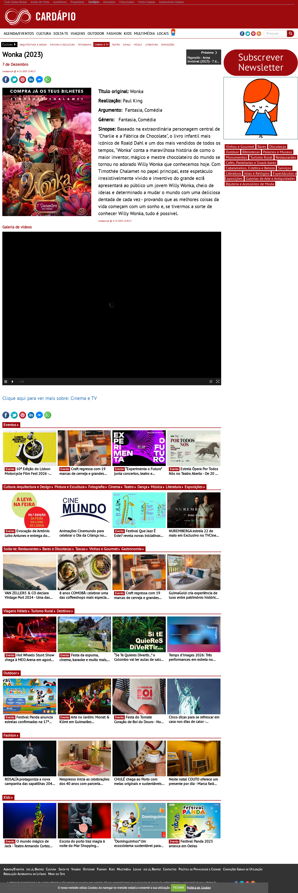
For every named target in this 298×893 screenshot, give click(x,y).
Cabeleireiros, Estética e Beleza (250, 168)
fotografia (84, 44)
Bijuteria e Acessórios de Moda (250, 184)
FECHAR (178, 887)
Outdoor (96, 33)
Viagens (78, 33)
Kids (128, 33)
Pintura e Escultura (70, 486)
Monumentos (236, 157)
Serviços (284, 168)
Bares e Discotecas (58, 548)
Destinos (65, 611)
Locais (163, 33)
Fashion (114, 33)
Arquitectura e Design (35, 486)
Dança (143, 486)
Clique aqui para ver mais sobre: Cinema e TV (49, 398)
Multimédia (144, 33)
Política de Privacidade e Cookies (200, 869)
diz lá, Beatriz (35, 869)
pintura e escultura (62, 44)
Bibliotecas (251, 152)
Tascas (81, 548)
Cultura (43, 33)
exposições (167, 44)
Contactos (169, 869)
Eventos (11, 424)
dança (127, 44)
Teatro (130, 486)
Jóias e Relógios (257, 173)
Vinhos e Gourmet (104, 548)
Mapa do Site (56, 874)
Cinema (115, 486)
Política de (198, 887)
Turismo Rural (43, 611)
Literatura (175, 486)
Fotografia (97, 486)
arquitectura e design (33, 44)
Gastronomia (132, 548)
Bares (261, 146)
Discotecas (277, 146)
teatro (116, 44)
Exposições (195, 486)
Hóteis (23, 611)
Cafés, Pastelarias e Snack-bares (251, 162)
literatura (151, 44)
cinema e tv (101, 44)
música (138, 44)
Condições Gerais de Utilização (242, 869)
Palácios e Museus (277, 152)
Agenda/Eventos (19, 33)
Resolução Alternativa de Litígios (24, 874)
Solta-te (60, 33)
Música (158, 486)
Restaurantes (29, 548)
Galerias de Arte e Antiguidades (270, 178)
